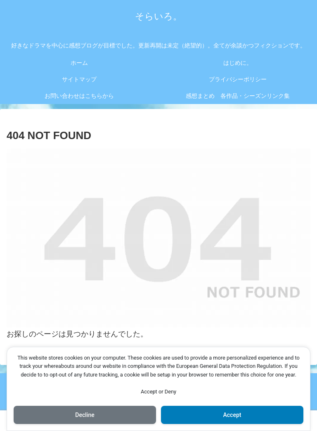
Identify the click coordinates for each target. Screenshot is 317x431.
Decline (84, 415)
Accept (232, 415)
